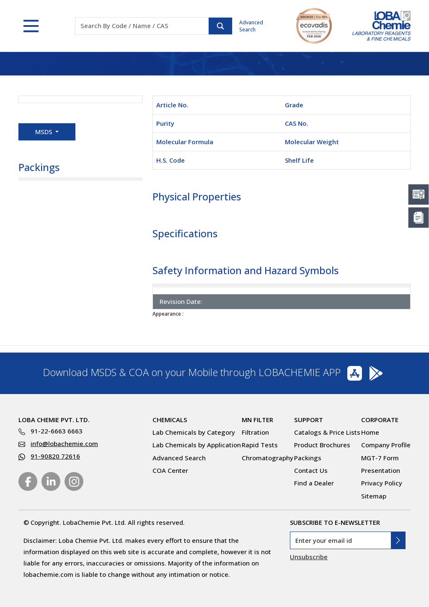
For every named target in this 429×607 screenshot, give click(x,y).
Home (370, 432)
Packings (307, 458)
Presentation (380, 470)
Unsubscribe (309, 557)
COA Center (170, 470)
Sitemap (373, 496)
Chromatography (267, 458)
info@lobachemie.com (64, 443)
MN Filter (257, 419)
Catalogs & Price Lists (327, 432)
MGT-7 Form (380, 458)
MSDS (44, 131)
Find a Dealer (314, 483)
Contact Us (311, 470)
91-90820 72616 (55, 456)
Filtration (255, 432)
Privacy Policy (381, 483)
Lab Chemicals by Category (193, 432)
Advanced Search (251, 26)
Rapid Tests (260, 445)
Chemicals (169, 419)
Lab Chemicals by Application (196, 445)
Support (308, 419)
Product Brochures (322, 445)
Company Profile (386, 445)
